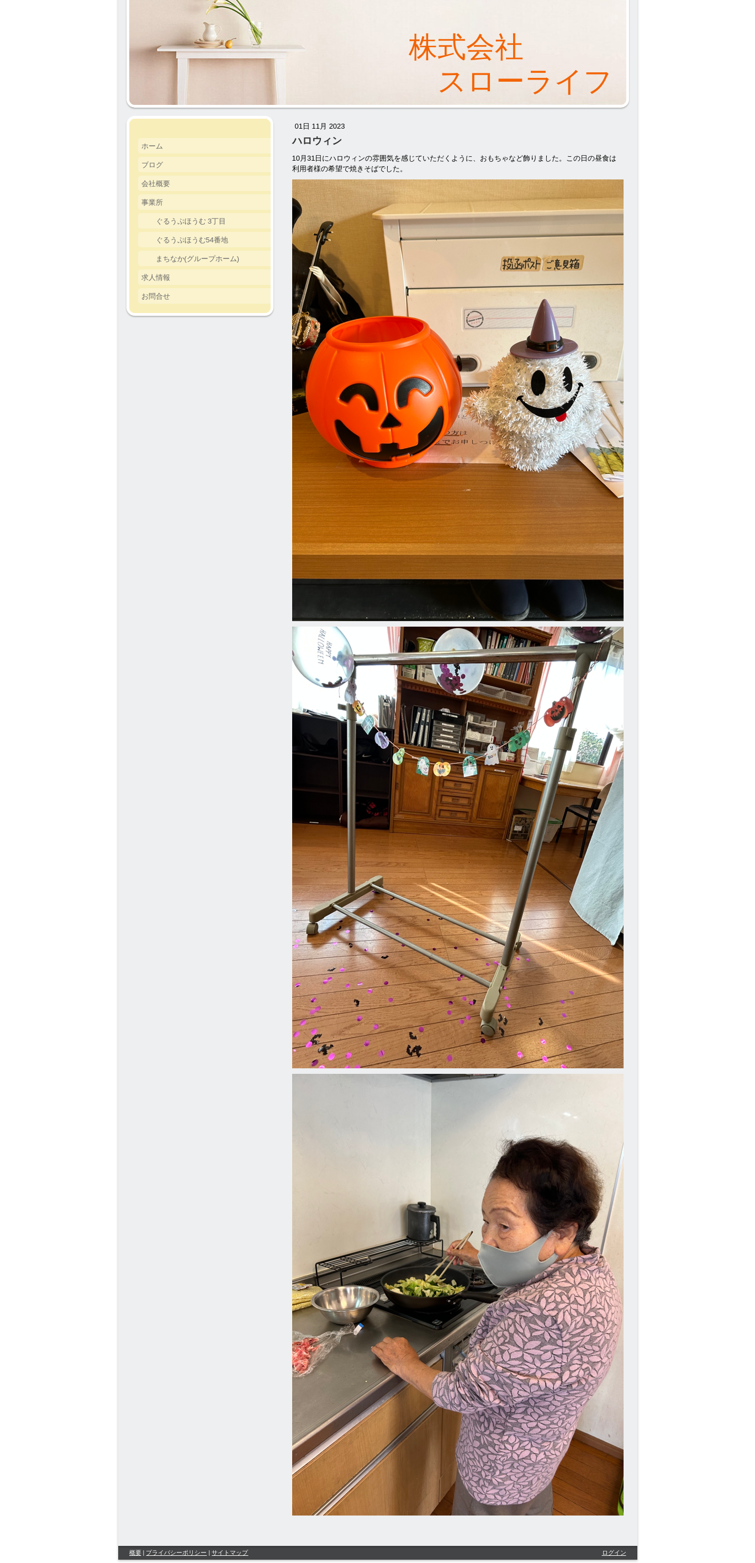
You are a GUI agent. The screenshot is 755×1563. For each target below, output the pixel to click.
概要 (135, 1552)
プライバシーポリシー (176, 1552)
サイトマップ (230, 1552)
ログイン (614, 1552)
